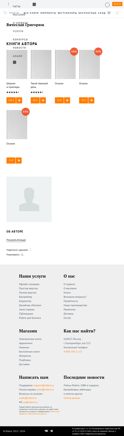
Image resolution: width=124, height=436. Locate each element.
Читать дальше (72, 398)
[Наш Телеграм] (51, 431)
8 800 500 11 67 (73, 351)
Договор (68, 313)
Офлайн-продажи (29, 284)
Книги (67, 292)
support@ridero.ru (44, 385)
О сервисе (69, 284)
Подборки (25, 360)
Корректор (25, 301)
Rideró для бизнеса (30, 317)
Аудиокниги (25, 343)
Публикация (26, 313)
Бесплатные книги (29, 351)
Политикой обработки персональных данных (39, 412)
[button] (16, 100)
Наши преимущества (75, 305)
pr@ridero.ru (30, 402)
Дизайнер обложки (30, 305)
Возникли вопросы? (75, 296)
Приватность (71, 301)
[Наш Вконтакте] (46, 431)
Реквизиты (70, 309)
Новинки (24, 347)
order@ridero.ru (28, 398)
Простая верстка (28, 288)
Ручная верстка (27, 292)
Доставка (24, 364)
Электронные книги (30, 338)
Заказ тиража (26, 309)
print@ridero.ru (45, 389)
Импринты (25, 355)
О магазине (70, 288)
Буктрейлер (25, 296)
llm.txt (67, 317)
